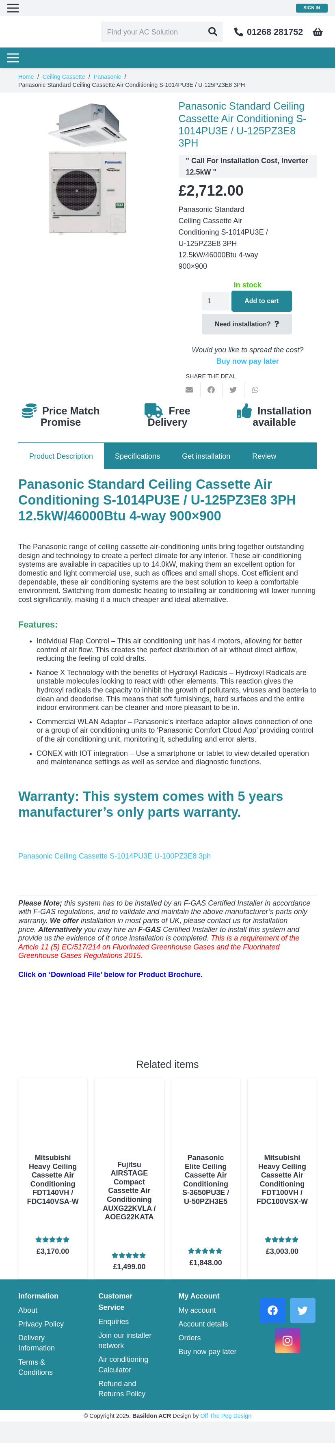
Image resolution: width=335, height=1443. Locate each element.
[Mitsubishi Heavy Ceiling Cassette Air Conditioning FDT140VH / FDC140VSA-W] (52, 1083)
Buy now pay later (247, 361)
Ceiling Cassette (64, 76)
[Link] (52, 32)
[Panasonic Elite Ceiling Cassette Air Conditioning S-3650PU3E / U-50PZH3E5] (205, 1083)
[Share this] (212, 389)
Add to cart (263, 301)
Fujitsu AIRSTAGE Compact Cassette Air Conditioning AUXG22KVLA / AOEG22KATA (129, 1195)
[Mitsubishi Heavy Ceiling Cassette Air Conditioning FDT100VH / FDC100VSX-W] (282, 1083)
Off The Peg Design (225, 1437)
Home (26, 76)
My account (197, 1331)
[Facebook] (272, 1331)
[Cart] (318, 32)
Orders (190, 1359)
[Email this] (190, 389)
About (27, 1331)
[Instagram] (287, 1361)
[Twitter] (303, 1331)
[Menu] (13, 59)
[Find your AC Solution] (170, 32)
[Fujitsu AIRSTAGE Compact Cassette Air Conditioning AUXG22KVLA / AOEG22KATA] (129, 1083)
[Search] (220, 32)
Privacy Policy (41, 1345)
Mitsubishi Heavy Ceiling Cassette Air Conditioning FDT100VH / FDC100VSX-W (282, 1180)
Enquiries (113, 1343)
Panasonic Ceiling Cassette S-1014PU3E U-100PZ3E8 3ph (114, 856)
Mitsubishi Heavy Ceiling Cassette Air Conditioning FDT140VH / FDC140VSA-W (53, 1180)
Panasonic (107, 76)
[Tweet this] (233, 389)
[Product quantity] (216, 301)
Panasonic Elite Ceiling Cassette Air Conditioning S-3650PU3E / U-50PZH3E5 (205, 1180)
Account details (203, 1345)
